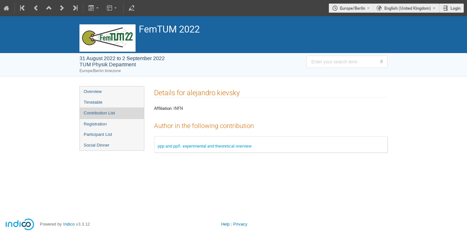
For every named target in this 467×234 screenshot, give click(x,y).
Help (225, 224)
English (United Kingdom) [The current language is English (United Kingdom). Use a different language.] (407, 8)
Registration (95, 124)
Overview (93, 91)
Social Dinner (96, 145)
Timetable (93, 102)
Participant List (98, 134)
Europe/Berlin (352, 8)
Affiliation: (163, 108)
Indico (69, 224)
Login (455, 8)
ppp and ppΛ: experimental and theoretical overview (205, 146)
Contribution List (99, 112)
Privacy (240, 224)
